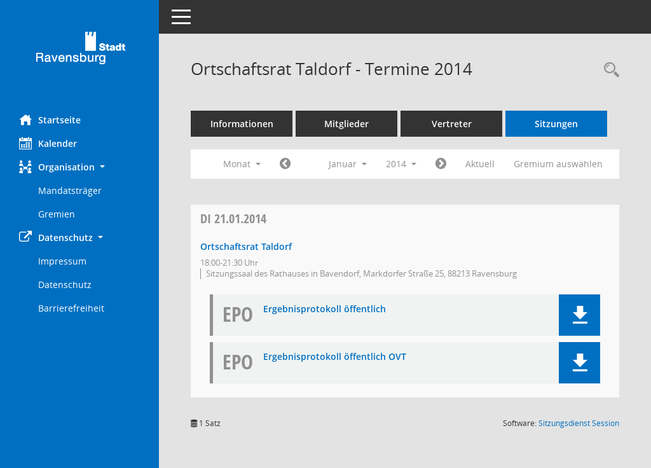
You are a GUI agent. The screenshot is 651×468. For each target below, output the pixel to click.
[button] (79, 167)
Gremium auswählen (558, 164)
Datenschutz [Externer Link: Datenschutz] (65, 285)
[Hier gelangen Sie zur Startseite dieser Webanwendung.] (79, 52)
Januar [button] (348, 164)
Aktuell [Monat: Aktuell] (480, 164)
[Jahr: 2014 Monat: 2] (441, 164)
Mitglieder (346, 124)
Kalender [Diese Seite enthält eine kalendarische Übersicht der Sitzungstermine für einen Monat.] (48, 143)
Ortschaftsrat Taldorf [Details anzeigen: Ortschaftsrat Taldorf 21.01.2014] (246, 246)
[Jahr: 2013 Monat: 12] (285, 164)
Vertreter (452, 124)
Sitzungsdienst (578, 423)
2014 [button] (401, 164)
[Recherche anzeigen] (608, 70)
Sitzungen (556, 124)
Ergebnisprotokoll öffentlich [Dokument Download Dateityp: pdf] (324, 309)
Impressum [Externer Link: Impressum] (62, 261)
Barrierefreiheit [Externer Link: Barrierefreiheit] (71, 308)
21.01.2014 (233, 218)
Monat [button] (242, 164)
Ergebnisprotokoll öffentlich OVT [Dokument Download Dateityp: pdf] (334, 357)
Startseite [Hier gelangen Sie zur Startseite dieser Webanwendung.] (50, 119)
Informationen (241, 124)
